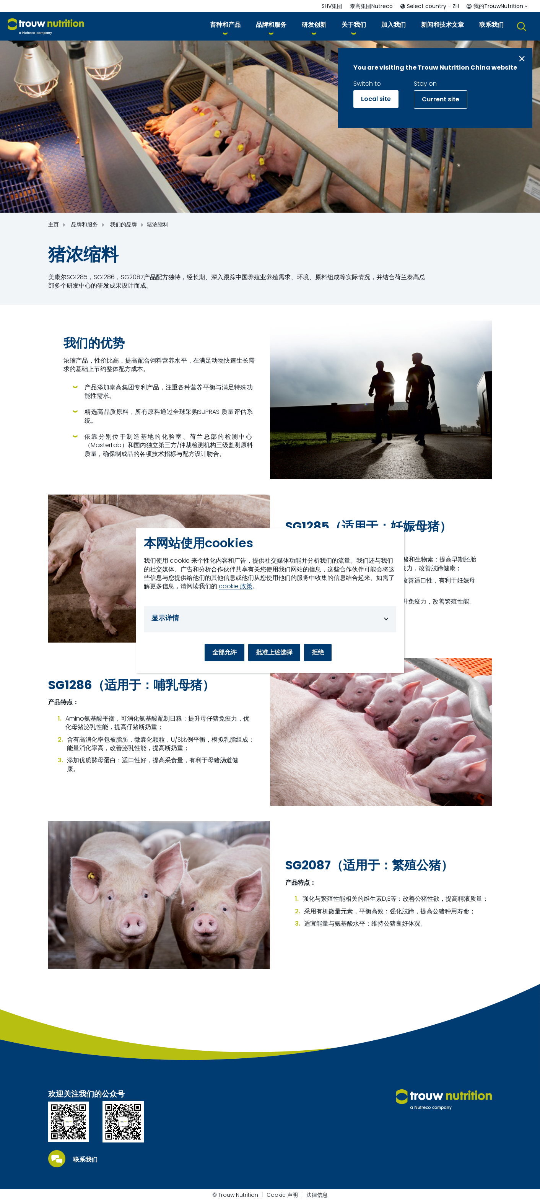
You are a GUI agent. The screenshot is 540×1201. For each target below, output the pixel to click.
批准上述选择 (274, 652)
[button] (225, 26)
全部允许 (224, 652)
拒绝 (318, 652)
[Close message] (521, 58)
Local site (376, 98)
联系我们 (85, 1159)
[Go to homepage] (46, 26)
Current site (440, 99)
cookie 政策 (235, 586)
